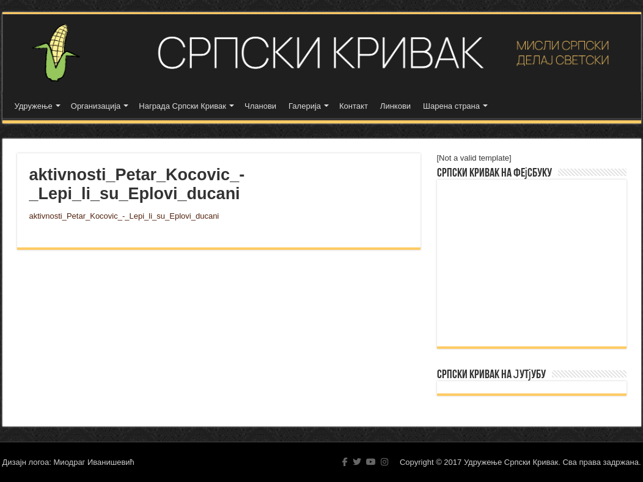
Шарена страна (451, 106)
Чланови (260, 106)
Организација (96, 106)
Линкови (395, 106)
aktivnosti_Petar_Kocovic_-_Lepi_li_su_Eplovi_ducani (124, 216)
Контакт (353, 106)
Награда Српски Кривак (182, 106)
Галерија (304, 106)
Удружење (34, 106)
